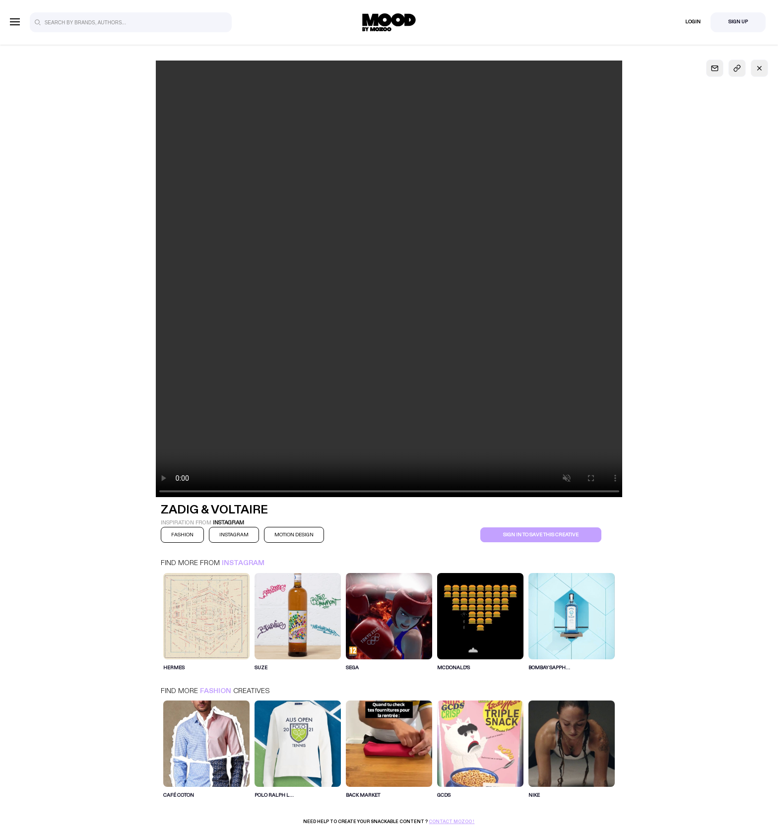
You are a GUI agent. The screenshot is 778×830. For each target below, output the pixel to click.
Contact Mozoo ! (451, 822)
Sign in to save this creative (541, 534)
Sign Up (738, 21)
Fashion (215, 691)
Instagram (243, 563)
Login (693, 21)
